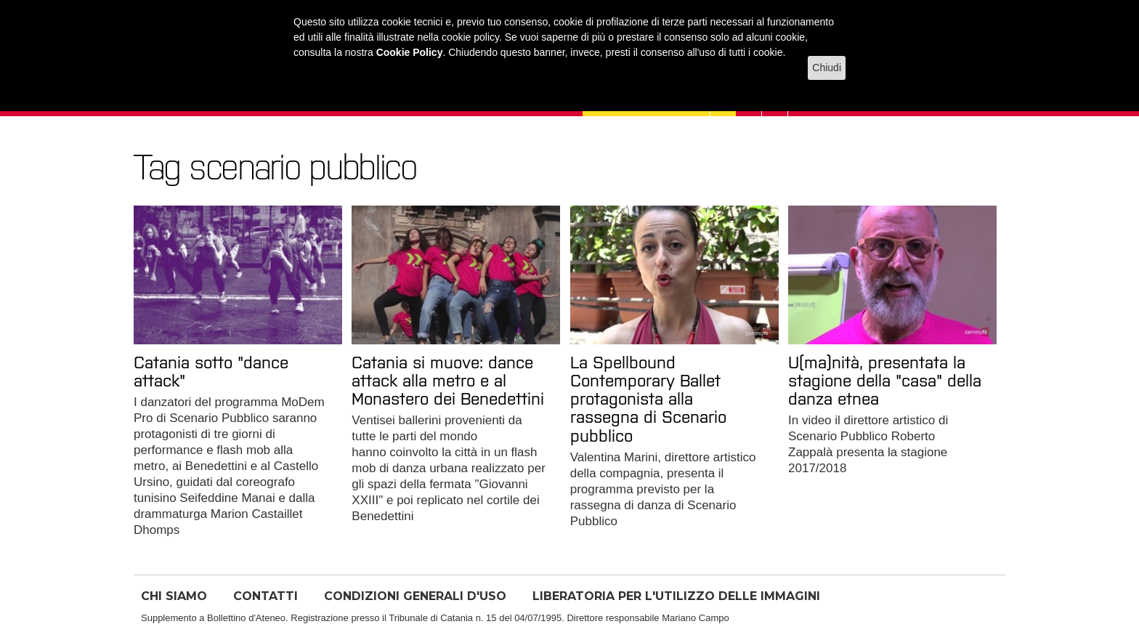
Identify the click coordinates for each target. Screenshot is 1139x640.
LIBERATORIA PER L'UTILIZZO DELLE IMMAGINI (676, 596)
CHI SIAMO (174, 596)
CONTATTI (265, 596)
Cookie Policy (409, 52)
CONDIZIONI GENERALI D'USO (415, 596)
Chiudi (826, 67)
